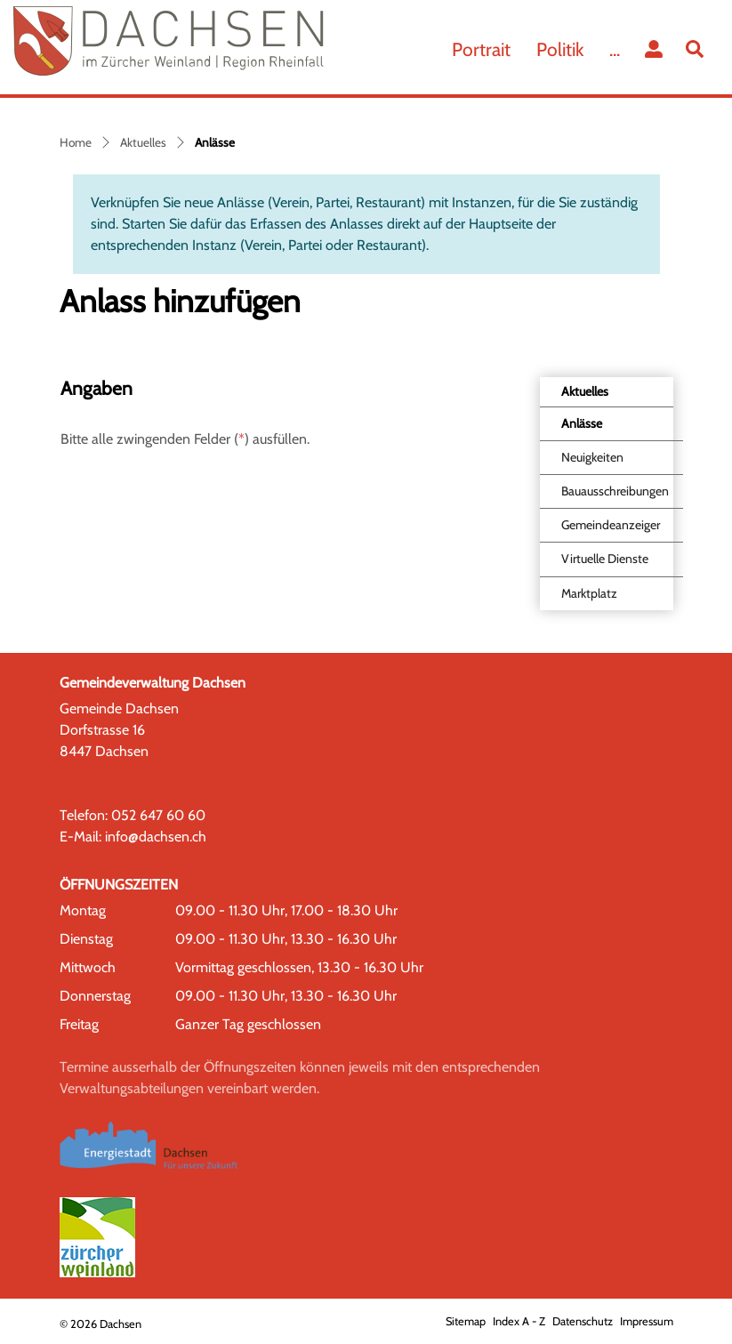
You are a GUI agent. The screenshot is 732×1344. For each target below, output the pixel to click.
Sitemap (466, 1321)
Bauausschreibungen (615, 491)
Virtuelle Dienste (604, 559)
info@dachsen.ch (155, 836)
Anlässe (600, 427)
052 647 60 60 (158, 815)
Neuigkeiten (592, 457)
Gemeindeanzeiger (610, 525)
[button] (698, 49)
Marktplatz (589, 593)
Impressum (646, 1321)
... (614, 49)
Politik (559, 49)
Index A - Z (519, 1321)
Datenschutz (582, 1321)
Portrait (481, 49)
